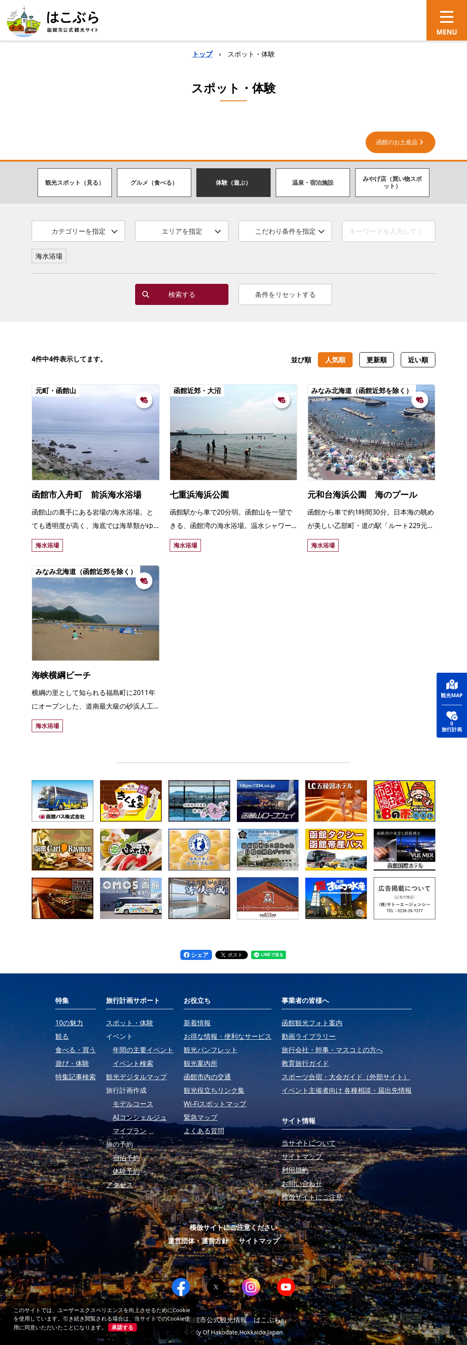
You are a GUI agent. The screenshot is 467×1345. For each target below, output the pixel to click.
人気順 (335, 359)
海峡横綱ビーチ (61, 675)
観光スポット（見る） (74, 182)
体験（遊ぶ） (233, 182)
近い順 (418, 359)
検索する (168, 294)
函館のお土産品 (400, 142)
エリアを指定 (192, 231)
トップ (202, 54)
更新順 (377, 359)
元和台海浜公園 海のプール (362, 494)
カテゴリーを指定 (85, 231)
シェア (196, 955)
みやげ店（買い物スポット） (392, 182)
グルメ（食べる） (154, 182)
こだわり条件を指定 (290, 231)
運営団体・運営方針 (198, 1240)
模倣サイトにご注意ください (233, 1227)
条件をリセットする (285, 294)
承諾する (122, 1327)
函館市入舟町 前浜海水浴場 (86, 494)
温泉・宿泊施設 (313, 182)
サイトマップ (259, 1240)
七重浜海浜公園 (199, 494)
